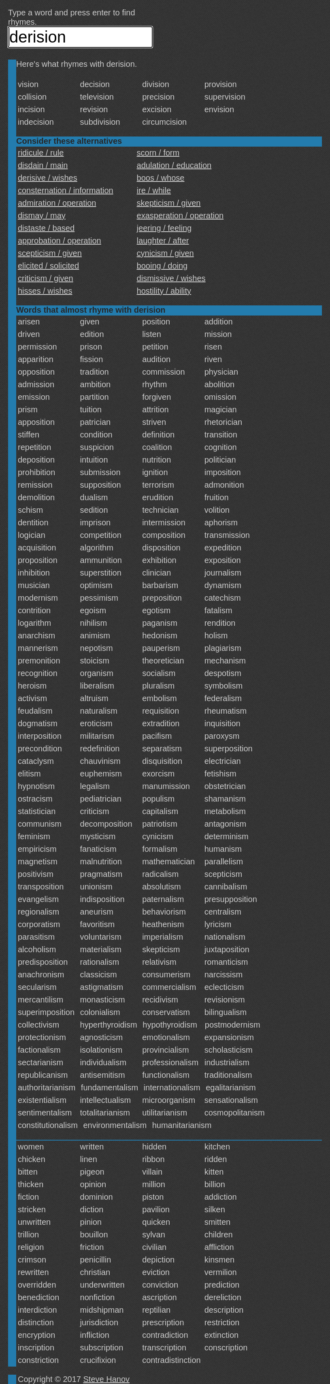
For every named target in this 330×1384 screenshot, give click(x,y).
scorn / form (158, 152)
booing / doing (162, 265)
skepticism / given (169, 202)
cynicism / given (165, 253)
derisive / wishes (47, 177)
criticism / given (45, 278)
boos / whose (161, 177)
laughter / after (163, 240)
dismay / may (42, 215)
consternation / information (65, 190)
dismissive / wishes (171, 278)
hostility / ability (164, 290)
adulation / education (174, 165)
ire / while (154, 190)
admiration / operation (57, 202)
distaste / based (46, 228)
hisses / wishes (45, 290)
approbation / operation (59, 240)
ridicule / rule (41, 152)
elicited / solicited (48, 265)
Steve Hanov (106, 1379)
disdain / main (43, 165)
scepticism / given (50, 253)
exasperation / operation (180, 215)
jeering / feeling (164, 228)
